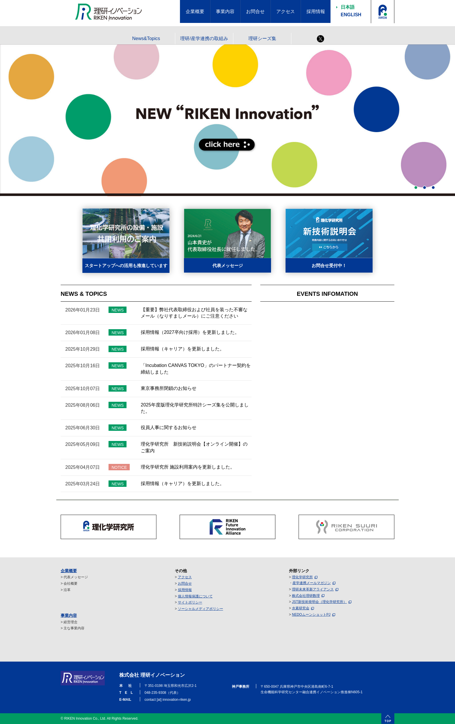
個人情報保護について (195, 596)
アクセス (185, 577)
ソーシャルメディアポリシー (200, 609)
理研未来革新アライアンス (313, 589)
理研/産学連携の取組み (204, 38)
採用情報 (185, 590)
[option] (227, 120)
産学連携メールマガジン (311, 583)
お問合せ (185, 583)
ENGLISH (351, 14)
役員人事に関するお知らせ (168, 427)
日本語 (348, 7)
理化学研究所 (302, 577)
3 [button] (433, 187)
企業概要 (69, 570)
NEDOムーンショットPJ (311, 615)
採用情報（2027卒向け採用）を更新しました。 (190, 332)
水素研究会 (300, 608)
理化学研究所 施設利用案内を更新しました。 (188, 466)
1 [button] (416, 187)
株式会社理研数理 (306, 596)
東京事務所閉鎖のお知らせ (168, 388)
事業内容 (69, 615)
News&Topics (146, 38)
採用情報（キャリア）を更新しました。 (182, 348)
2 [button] (424, 187)
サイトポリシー (190, 602)
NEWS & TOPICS (84, 294)
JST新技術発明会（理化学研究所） (319, 602)
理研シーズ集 (262, 38)
